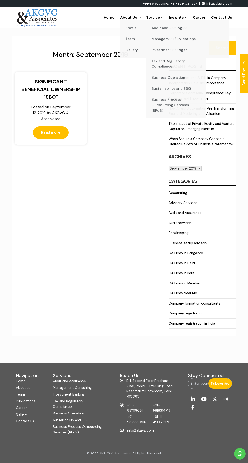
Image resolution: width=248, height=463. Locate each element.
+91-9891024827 (182, 4)
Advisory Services (183, 203)
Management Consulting (72, 387)
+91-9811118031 (135, 408)
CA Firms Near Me (183, 293)
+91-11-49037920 (161, 419)
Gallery (21, 414)
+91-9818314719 (161, 408)
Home (109, 17)
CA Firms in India (181, 273)
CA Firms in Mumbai (184, 283)
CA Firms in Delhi (182, 263)
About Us (130, 17)
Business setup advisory (188, 243)
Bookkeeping (179, 233)
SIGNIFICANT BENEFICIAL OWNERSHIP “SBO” (49, 89)
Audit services (180, 223)
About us (23, 387)
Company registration (186, 313)
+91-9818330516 (136, 419)
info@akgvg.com (216, 4)
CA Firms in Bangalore (186, 253)
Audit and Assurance (185, 212)
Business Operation (68, 413)
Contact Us (221, 17)
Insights (178, 17)
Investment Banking (68, 394)
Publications (25, 401)
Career (199, 17)
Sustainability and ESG (70, 420)
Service (154, 17)
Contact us (25, 421)
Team (20, 394)
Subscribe (220, 383)
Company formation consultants (194, 303)
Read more (49, 138)
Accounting (178, 192)
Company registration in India (192, 323)
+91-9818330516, (152, 4)
